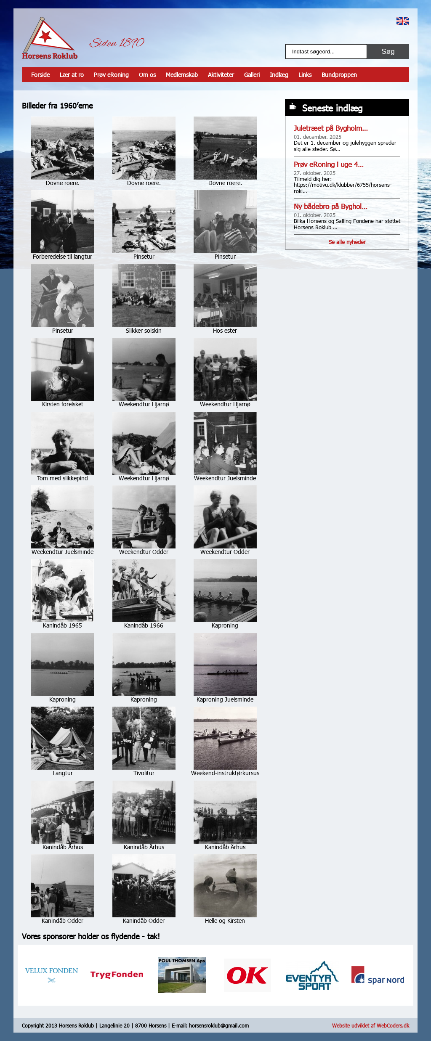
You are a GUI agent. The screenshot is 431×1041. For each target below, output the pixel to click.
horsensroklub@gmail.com (219, 1025)
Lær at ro (72, 75)
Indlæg (279, 75)
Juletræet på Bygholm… (331, 128)
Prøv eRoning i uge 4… (329, 164)
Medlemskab (182, 75)
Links (304, 75)
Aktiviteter (221, 75)
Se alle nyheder (347, 241)
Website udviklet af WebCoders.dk (370, 1025)
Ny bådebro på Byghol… (330, 206)
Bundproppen (339, 75)
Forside (40, 75)
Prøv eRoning (111, 75)
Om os (147, 75)
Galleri (252, 75)
